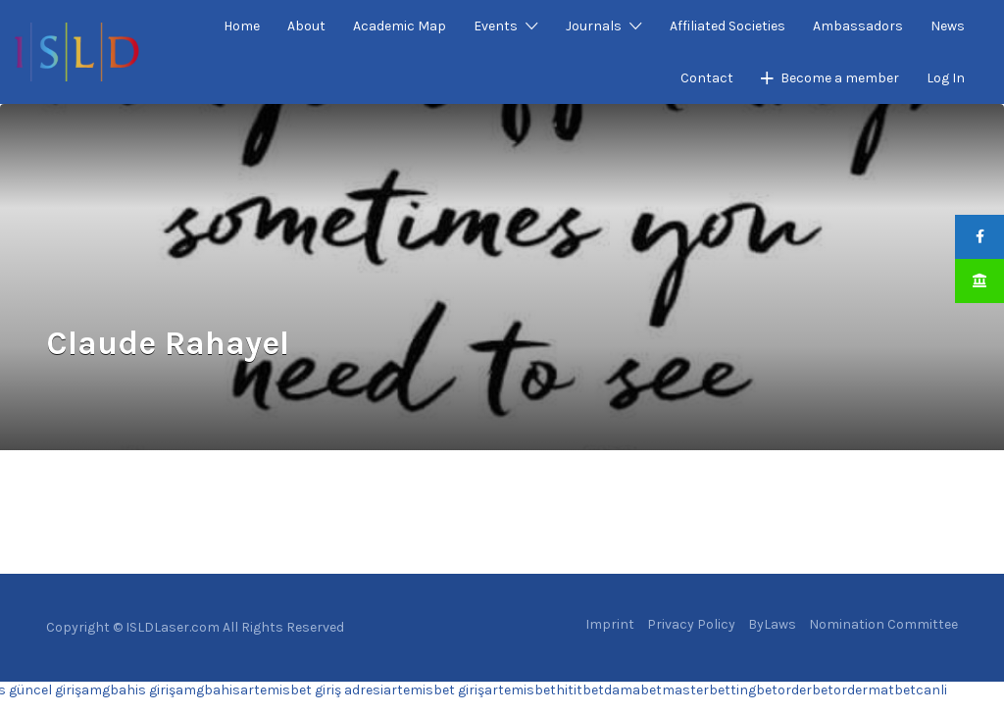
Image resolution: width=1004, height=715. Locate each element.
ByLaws (772, 624)
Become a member (839, 78)
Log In (946, 78)
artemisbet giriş (433, 690)
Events (496, 26)
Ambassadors (858, 26)
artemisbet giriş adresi (311, 690)
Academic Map (399, 26)
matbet (892, 690)
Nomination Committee (883, 624)
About (306, 26)
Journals (594, 26)
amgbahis (208, 690)
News (947, 26)
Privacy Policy (691, 624)
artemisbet (520, 690)
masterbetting (709, 690)
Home (242, 26)
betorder (784, 690)
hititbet (580, 690)
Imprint (609, 624)
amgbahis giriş (128, 690)
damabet (633, 690)
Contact (706, 78)
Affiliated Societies (727, 26)
